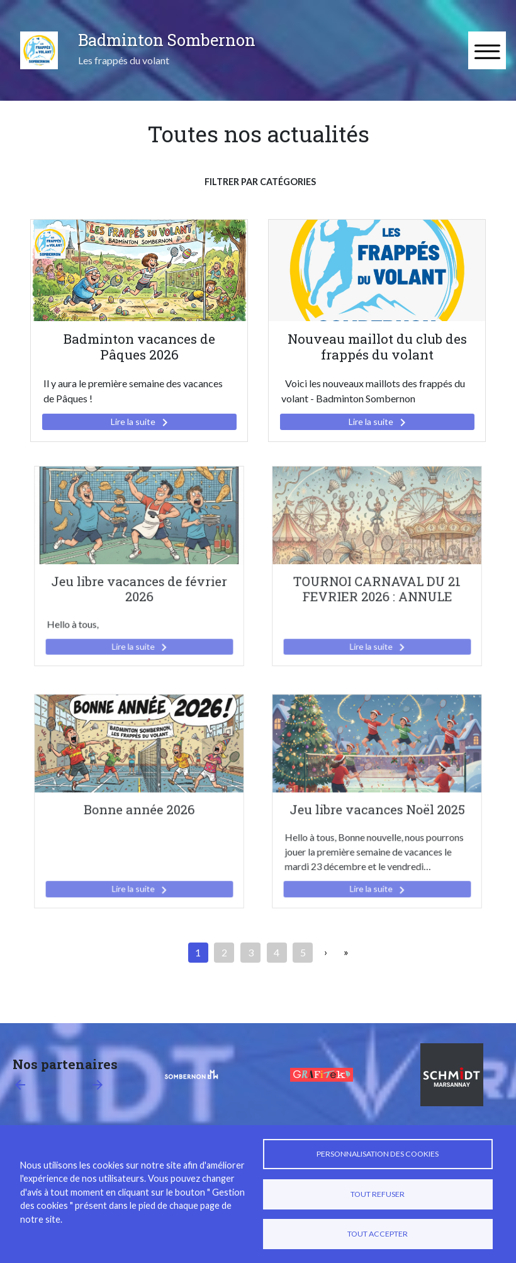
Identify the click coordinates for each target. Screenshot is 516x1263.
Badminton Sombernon (166, 39)
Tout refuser (378, 1194)
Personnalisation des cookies (378, 1153)
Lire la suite (141, 422)
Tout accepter (377, 1233)
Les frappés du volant (123, 60)
